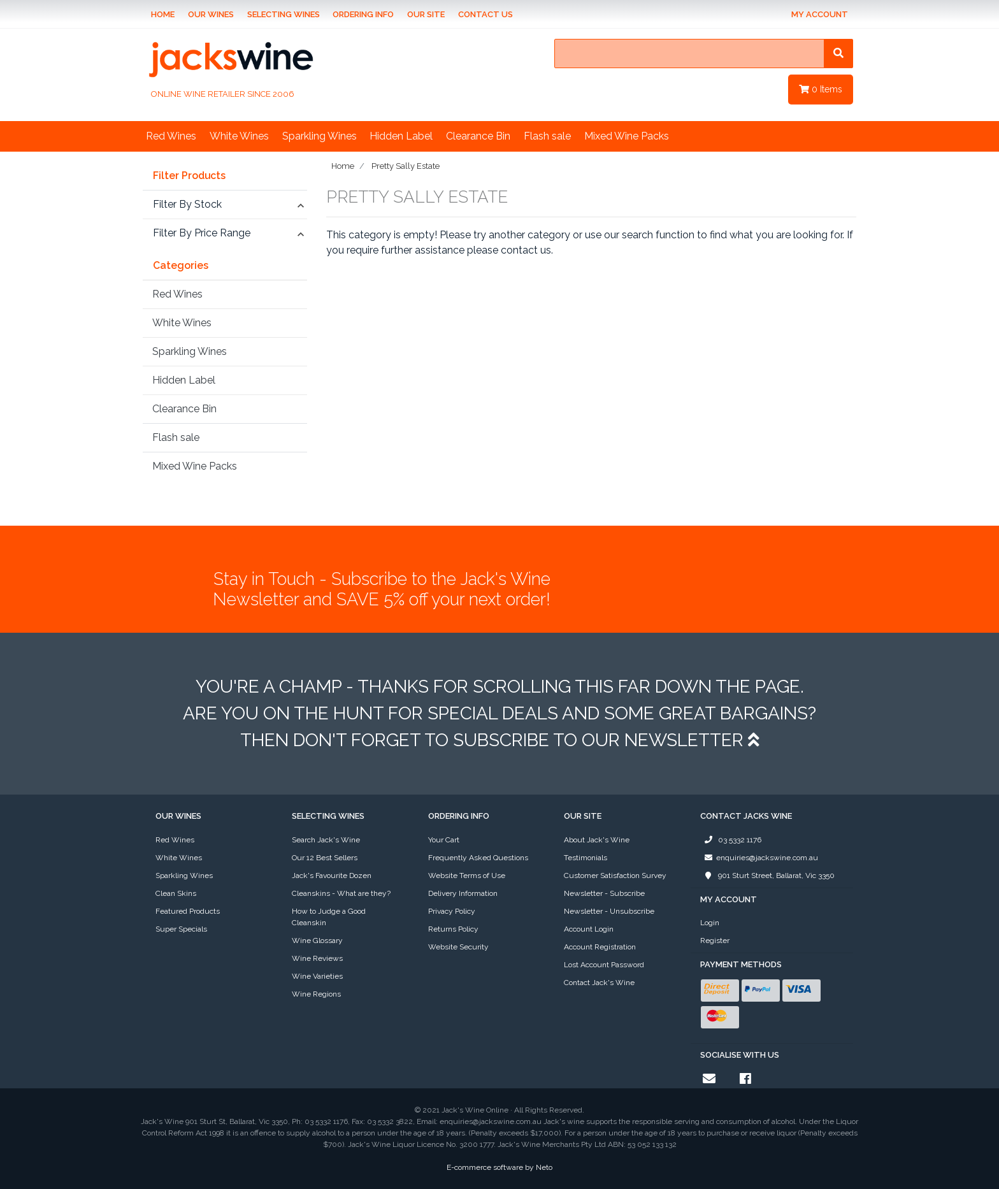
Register (714, 940)
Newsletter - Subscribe (604, 893)
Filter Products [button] (189, 176)
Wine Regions (316, 994)
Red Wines (171, 136)
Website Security (458, 946)
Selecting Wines (283, 14)
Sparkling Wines (319, 136)
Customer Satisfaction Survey (615, 875)
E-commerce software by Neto (499, 1167)
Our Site (426, 14)
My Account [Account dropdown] (819, 14)
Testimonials (585, 857)
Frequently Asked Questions (478, 857)
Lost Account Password (604, 964)
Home (163, 14)
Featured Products (187, 911)
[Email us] (709, 1079)
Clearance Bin (478, 136)
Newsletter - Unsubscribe (609, 911)
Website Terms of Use (466, 875)
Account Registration (600, 946)
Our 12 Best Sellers (324, 857)
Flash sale (547, 136)
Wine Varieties (317, 976)
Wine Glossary (317, 940)
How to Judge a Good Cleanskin (329, 917)
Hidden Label (401, 136)
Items (820, 89)
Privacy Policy (451, 911)
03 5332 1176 (730, 840)
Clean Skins (175, 893)
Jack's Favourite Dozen (331, 875)
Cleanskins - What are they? (341, 893)
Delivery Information (463, 893)
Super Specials (181, 929)
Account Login (589, 929)
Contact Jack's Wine (599, 982)
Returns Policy (453, 929)
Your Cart (443, 839)
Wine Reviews (317, 958)
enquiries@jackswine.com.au (759, 857)
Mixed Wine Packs (626, 136)
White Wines (239, 136)
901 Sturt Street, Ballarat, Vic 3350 (767, 875)
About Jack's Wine (596, 839)
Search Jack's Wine (326, 839)
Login (709, 922)
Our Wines (211, 14)
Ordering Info (363, 14)
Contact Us (485, 14)
